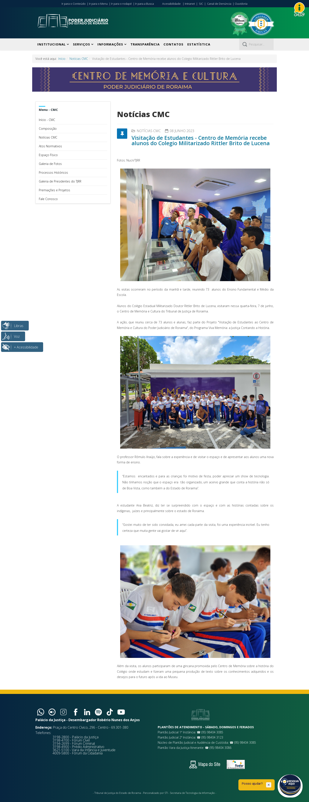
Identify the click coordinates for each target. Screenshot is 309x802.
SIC (201, 4)
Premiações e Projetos (54, 190)
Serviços (81, 44)
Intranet (190, 4)
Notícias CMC (79, 59)
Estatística (198, 44)
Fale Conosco (48, 199)
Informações (110, 44)
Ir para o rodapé (121, 4)
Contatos (173, 44)
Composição (48, 129)
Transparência (145, 44)
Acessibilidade (171, 4)
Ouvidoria (241, 4)
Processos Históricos (53, 172)
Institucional (51, 44)
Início (61, 59)
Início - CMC (47, 120)
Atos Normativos (50, 146)
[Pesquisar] (256, 44)
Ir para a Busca (144, 4)
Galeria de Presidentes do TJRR (60, 181)
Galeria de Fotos (50, 164)
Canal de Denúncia (219, 4)
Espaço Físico (48, 155)
